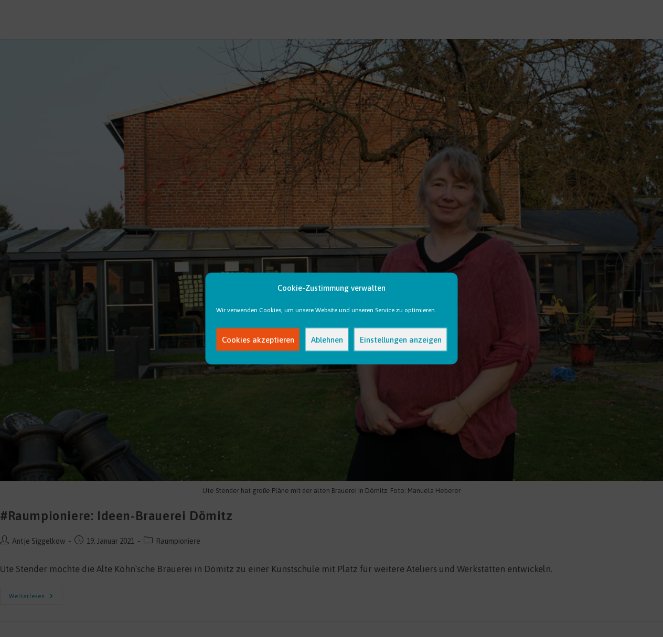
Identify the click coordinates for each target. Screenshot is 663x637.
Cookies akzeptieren (258, 339)
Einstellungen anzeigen (401, 339)
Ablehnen (327, 339)
